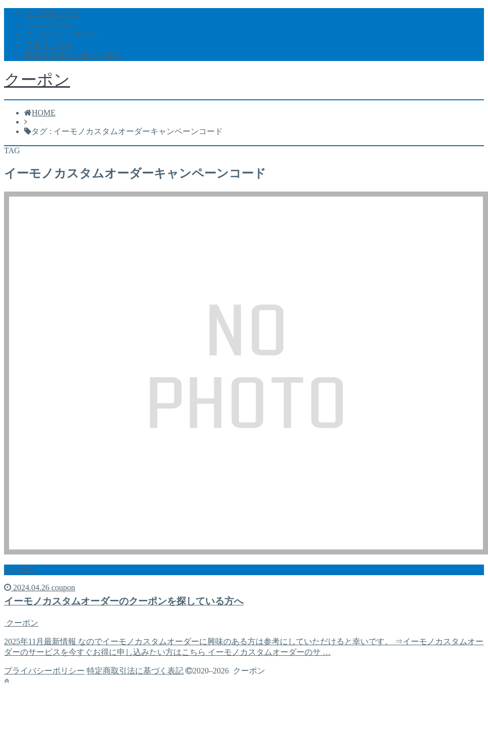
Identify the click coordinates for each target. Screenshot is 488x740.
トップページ (48, 23)
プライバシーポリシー (64, 34)
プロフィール (48, 44)
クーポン (37, 80)
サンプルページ (52, 13)
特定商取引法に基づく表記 (72, 55)
